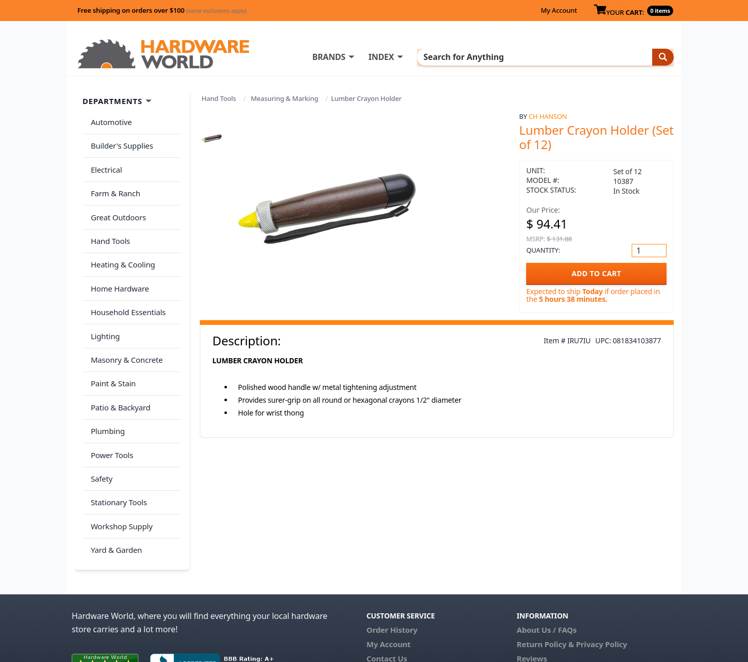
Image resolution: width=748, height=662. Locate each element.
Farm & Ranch (113, 181)
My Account (559, 10)
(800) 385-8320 (392, 606)
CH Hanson (548, 116)
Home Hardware (118, 262)
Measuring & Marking (285, 98)
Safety (99, 424)
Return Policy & (545, 577)
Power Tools (110, 404)
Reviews (531, 591)
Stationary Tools (117, 444)
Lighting (103, 302)
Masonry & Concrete (124, 323)
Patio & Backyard (118, 363)
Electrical (104, 161)
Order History (392, 562)
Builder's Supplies (120, 140)
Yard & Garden (114, 485)
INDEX (422, 57)
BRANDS (370, 57)
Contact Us (386, 591)
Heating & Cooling (121, 242)
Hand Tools (219, 98)
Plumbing (105, 383)
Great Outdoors (116, 201)
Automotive (109, 120)
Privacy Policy (601, 577)
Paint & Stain (111, 343)
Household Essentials (126, 282)
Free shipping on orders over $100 (162, 10)
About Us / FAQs (546, 562)
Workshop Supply (120, 464)
